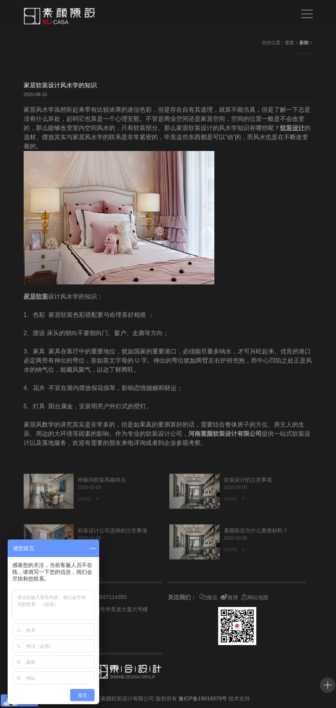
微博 (229, 597)
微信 (208, 597)
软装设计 (292, 128)
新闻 (304, 42)
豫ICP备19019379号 (202, 698)
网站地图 (254, 597)
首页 (289, 42)
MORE (89, 509)
